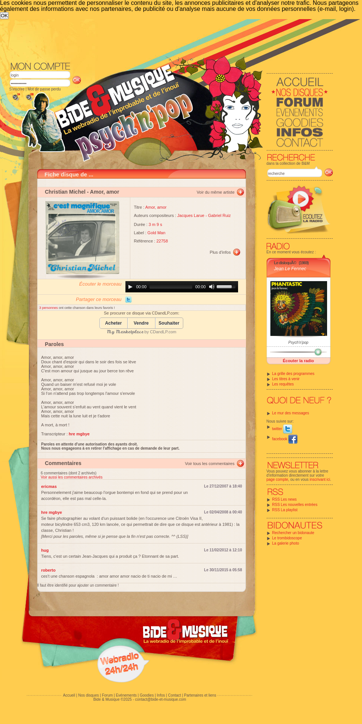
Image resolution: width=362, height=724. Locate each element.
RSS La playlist (285, 510)
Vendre (141, 323)
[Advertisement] (171, 75)
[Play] (130, 287)
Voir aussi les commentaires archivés (72, 477)
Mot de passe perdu (43, 89)
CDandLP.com (163, 332)
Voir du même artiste (216, 192)
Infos (161, 695)
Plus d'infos (220, 252)
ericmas (49, 486)
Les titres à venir (286, 379)
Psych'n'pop (298, 342)
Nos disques (88, 695)
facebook (284, 439)
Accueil (69, 695)
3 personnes (49, 308)
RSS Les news (284, 499)
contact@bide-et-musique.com (160, 699)
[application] (181, 286)
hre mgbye (51, 512)
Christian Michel (65, 192)
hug (45, 550)
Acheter (113, 323)
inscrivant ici (320, 479)
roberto (48, 570)
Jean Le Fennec (290, 268)
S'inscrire (17, 89)
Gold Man (157, 232)
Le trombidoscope (287, 538)
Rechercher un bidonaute (293, 533)
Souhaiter (168, 323)
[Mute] (212, 287)
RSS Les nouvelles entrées (295, 505)
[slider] (170, 287)
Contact (174, 695)
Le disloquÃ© (285, 262)
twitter (282, 429)
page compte (277, 479)
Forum (107, 695)
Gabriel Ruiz (219, 215)
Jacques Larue (190, 215)
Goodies (147, 695)
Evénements (126, 695)
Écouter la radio (298, 360)
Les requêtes (283, 384)
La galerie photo (285, 543)
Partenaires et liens (200, 695)
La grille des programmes (293, 374)
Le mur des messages (290, 413)
